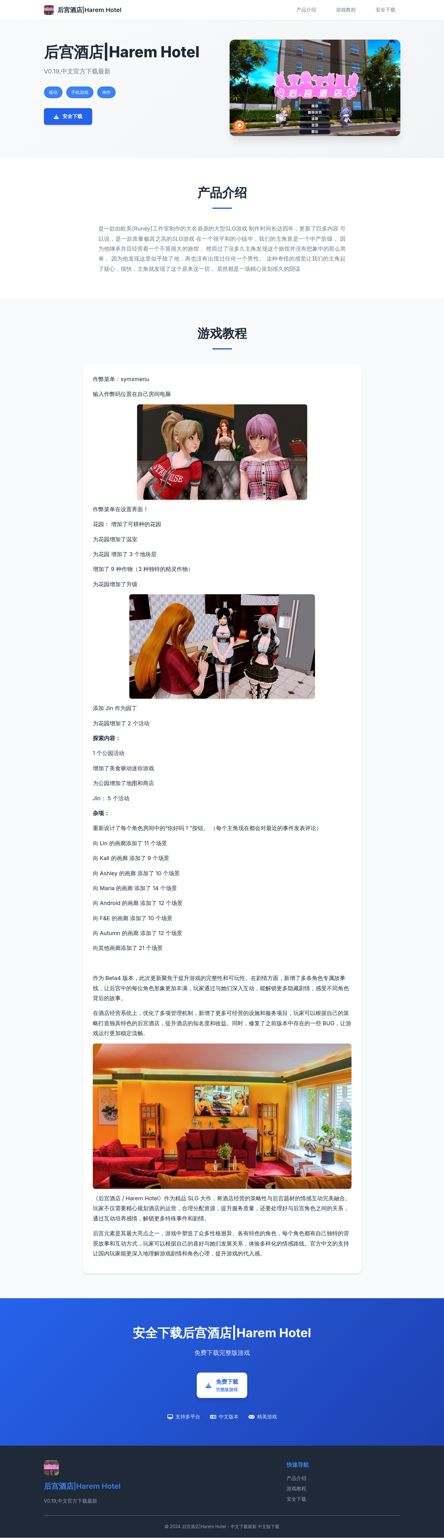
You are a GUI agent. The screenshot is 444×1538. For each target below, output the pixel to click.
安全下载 (385, 10)
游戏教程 (346, 10)
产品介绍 (306, 10)
